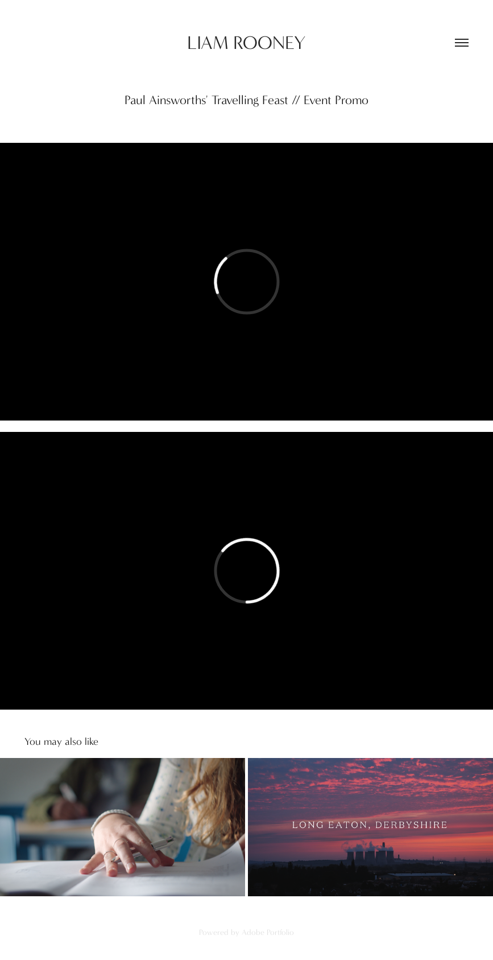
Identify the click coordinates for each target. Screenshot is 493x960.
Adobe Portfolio (268, 932)
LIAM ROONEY (246, 43)
